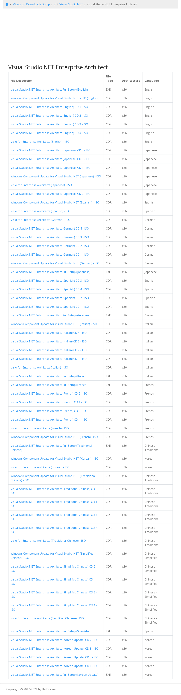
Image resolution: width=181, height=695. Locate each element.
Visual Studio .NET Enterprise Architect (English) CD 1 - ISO (49, 107)
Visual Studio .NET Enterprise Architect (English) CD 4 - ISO (49, 133)
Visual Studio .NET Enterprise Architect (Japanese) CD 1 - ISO (50, 168)
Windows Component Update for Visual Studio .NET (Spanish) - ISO (55, 202)
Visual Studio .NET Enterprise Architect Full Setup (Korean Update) (54, 675)
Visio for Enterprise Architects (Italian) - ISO (39, 367)
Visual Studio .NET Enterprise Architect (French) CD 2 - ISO (49, 393)
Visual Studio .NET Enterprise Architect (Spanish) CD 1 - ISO (50, 307)
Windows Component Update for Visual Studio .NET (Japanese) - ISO (56, 176)
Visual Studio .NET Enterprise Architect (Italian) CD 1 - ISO (49, 359)
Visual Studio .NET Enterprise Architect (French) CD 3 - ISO (49, 411)
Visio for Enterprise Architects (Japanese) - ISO (41, 185)
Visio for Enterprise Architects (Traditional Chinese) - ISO (48, 541)
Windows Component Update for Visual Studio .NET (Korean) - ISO (54, 458)
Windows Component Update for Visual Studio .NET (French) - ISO (54, 437)
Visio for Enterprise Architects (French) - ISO (40, 428)
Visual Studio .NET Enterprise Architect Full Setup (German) (50, 315)
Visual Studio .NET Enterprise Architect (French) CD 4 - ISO (49, 420)
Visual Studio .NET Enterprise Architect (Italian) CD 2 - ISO (49, 350)
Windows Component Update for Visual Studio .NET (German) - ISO (55, 263)
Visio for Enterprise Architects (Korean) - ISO (40, 467)
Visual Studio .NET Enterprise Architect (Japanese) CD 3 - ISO (50, 159)
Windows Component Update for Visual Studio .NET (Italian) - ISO (54, 324)
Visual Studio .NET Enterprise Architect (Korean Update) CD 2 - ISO (54, 640)
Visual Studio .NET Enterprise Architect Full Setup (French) (49, 385)
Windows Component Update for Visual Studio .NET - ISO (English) (54, 98)
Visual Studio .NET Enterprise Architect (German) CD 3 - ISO (50, 237)
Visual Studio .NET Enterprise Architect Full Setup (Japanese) (50, 272)
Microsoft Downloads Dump (31, 4)
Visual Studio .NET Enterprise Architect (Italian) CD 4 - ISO (49, 333)
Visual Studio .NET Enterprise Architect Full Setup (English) (49, 89)
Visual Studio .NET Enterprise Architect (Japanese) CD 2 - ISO (50, 194)
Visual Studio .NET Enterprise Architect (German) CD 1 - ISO (50, 254)
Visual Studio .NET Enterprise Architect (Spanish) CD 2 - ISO (50, 298)
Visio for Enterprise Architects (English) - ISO (40, 142)
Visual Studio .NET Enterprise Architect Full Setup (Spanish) (50, 631)
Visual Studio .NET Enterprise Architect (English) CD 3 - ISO (49, 124)
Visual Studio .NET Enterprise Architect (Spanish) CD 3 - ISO (50, 281)
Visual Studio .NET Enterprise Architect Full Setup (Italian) (48, 376)
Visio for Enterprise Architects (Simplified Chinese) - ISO (47, 618)
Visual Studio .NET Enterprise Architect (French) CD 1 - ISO (49, 402)
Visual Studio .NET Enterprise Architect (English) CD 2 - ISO (49, 116)
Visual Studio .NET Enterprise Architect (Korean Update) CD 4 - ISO (54, 657)
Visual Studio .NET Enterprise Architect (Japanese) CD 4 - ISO (50, 150)
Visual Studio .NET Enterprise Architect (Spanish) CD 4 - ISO (50, 289)
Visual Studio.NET (71, 4)
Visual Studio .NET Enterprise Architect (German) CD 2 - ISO (50, 246)
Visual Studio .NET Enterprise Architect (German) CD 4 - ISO (50, 228)
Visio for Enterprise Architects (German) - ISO (40, 220)
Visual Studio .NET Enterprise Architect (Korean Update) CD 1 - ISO (54, 666)
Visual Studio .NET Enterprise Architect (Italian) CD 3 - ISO (49, 341)
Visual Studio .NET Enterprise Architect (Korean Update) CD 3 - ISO (54, 649)
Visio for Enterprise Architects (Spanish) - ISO (40, 211)
